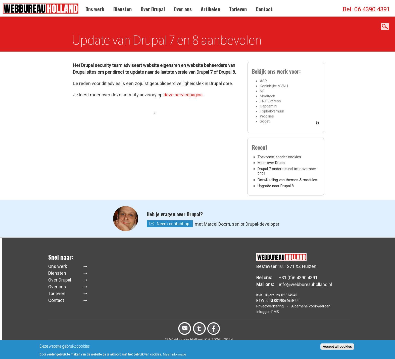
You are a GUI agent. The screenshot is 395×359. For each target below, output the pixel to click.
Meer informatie (174, 355)
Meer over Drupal (271, 163)
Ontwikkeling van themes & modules (287, 180)
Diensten (122, 9)
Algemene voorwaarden (310, 306)
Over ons (183, 9)
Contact (264, 9)
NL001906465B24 (284, 300)
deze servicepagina (183, 94)
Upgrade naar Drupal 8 (276, 186)
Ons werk (94, 9)
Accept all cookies (337, 348)
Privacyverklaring (270, 306)
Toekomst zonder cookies (279, 157)
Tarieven (238, 9)
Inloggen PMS (267, 311)
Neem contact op (173, 223)
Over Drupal (153, 9)
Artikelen (210, 9)
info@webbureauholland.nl (305, 284)
